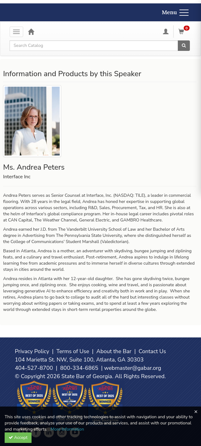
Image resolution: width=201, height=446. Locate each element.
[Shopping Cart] (185, 31)
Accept (18, 437)
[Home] (31, 31)
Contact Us (152, 351)
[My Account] (165, 31)
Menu (175, 12)
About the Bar (114, 351)
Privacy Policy (32, 351)
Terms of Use (72, 351)
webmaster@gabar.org (132, 368)
